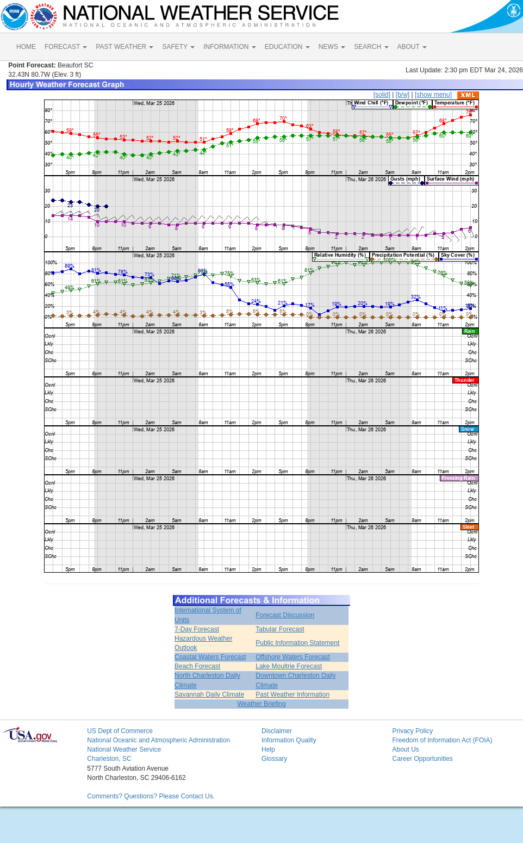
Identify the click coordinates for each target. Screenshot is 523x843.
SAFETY (178, 47)
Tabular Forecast (280, 629)
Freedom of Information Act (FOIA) (442, 740)
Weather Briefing (261, 704)
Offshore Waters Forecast (293, 657)
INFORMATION (229, 47)
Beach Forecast (197, 666)
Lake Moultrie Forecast (289, 666)
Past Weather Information (292, 694)
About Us (405, 749)
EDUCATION (287, 47)
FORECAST (66, 47)
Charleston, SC (109, 759)
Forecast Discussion (285, 615)
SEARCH (371, 47)
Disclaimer (277, 731)
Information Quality (289, 740)
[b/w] (402, 94)
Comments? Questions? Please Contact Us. (151, 796)
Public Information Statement (297, 643)
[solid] (381, 94)
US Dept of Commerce (120, 731)
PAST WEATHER (124, 47)
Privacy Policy (412, 731)
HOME (26, 47)
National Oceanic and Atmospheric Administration (158, 740)
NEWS (332, 47)
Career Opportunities (422, 759)
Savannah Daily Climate (209, 694)
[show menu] (433, 94)
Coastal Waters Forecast (210, 657)
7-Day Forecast (197, 629)
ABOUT (412, 47)
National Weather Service (124, 749)
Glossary (274, 759)
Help (268, 749)
